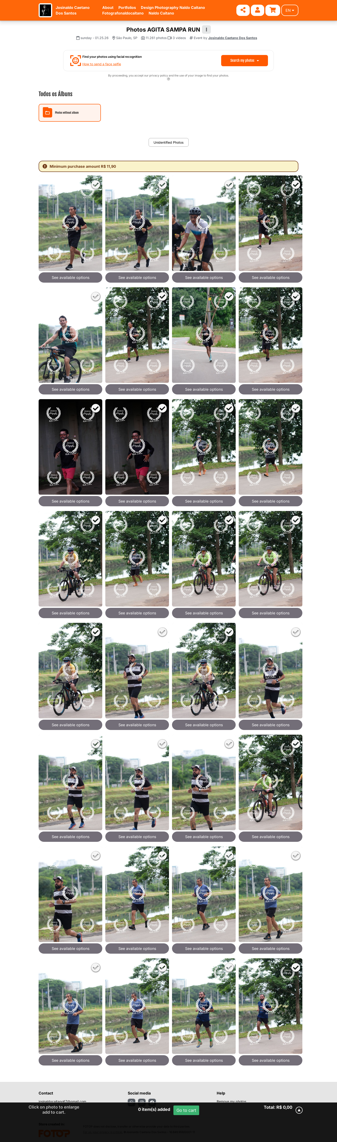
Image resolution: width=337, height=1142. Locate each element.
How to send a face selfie (101, 64)
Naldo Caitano (161, 13)
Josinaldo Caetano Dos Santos (232, 38)
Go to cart (186, 1110)
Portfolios (127, 7)
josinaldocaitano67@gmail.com (62, 1101)
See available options (70, 277)
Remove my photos (231, 1101)
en (290, 10)
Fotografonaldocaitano (123, 13)
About (108, 7)
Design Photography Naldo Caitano (173, 7)
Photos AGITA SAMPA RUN (163, 29)
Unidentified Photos (168, 142)
